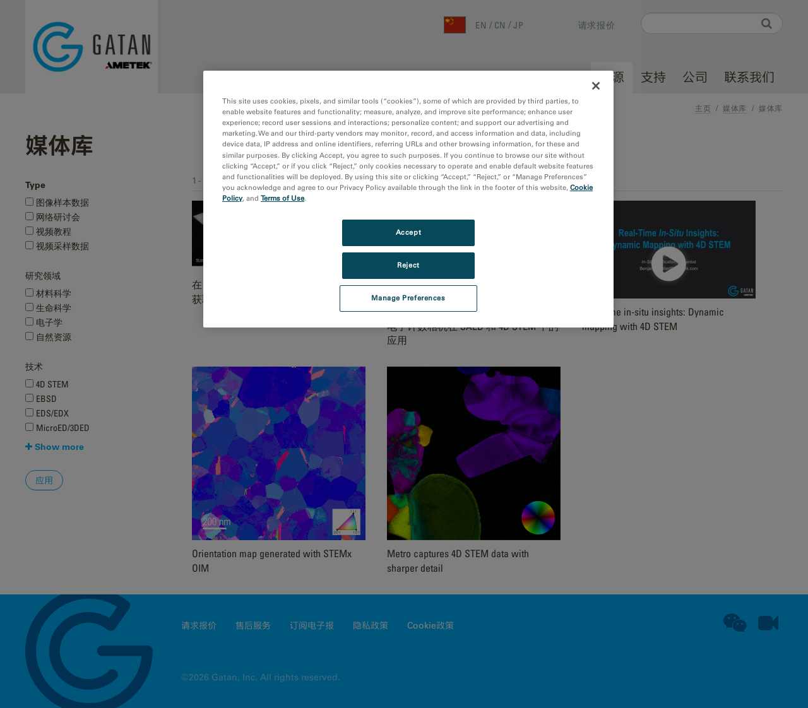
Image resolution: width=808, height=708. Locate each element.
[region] (408, 199)
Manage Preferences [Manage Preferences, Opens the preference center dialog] (408, 297)
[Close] (596, 86)
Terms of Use (282, 198)
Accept (408, 232)
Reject (408, 265)
